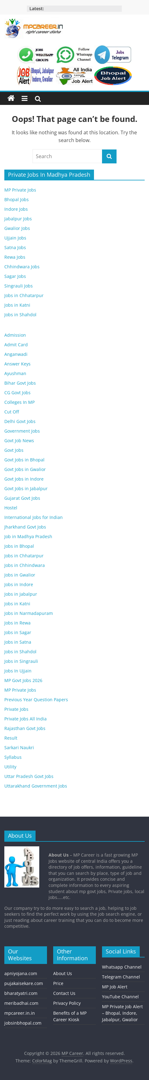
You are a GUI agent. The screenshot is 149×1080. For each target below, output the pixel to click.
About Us (62, 973)
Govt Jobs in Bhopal (24, 460)
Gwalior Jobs (17, 228)
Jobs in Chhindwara (24, 565)
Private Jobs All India (25, 719)
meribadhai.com (21, 1003)
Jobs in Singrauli (21, 661)
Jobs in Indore (18, 584)
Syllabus (13, 757)
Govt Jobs (13, 450)
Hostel (10, 508)
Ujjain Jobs (15, 238)
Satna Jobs (15, 247)
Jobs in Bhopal (19, 546)
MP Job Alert (114, 987)
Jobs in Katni (17, 305)
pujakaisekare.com (23, 983)
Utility (10, 767)
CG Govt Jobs (17, 392)
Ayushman (15, 373)
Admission (15, 335)
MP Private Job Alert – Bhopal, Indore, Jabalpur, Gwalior (122, 1013)
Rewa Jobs (14, 257)
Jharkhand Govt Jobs (25, 527)
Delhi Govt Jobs (20, 421)
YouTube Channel (120, 997)
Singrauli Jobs (18, 286)
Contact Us (64, 993)
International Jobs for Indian (33, 517)
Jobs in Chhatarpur (24, 295)
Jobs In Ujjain (18, 671)
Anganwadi (16, 354)
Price (58, 983)
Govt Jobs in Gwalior (25, 469)
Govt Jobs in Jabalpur (26, 488)
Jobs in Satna (17, 642)
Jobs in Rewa (17, 623)
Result (10, 738)
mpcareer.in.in (19, 1013)
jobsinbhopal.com (22, 1023)
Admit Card (16, 345)
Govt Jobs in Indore (24, 479)
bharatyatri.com (20, 993)
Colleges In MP (19, 402)
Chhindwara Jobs (22, 267)
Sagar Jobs (15, 276)
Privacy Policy (67, 1003)
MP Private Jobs (20, 190)
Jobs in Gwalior (19, 575)
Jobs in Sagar (17, 632)
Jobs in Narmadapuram (28, 613)
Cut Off (11, 412)
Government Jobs (22, 431)
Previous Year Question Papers (36, 699)
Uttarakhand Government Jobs (35, 786)
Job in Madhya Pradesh (28, 536)
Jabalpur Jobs (18, 219)
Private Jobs (16, 709)
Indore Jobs (16, 209)
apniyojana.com (20, 973)
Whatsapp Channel (122, 967)
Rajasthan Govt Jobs (24, 728)
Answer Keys (17, 364)
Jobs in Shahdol (20, 315)
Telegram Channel (121, 977)
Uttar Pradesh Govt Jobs (28, 776)
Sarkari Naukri (19, 747)
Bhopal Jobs (16, 199)
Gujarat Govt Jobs (22, 498)
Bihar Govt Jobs (20, 383)
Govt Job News (19, 440)
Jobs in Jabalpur (20, 594)
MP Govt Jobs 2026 (23, 680)
